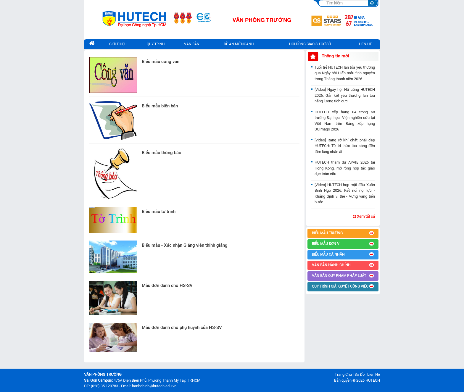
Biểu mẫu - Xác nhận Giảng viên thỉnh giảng (185, 245)
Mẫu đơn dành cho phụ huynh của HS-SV (182, 327)
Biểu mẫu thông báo (161, 152)
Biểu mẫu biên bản (160, 106)
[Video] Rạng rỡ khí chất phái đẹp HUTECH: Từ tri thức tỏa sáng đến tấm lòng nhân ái (345, 146)
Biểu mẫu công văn (160, 61)
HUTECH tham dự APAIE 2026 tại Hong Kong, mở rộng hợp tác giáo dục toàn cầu (345, 168)
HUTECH (372, 380)
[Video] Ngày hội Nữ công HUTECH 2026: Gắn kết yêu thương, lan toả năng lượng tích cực (345, 95)
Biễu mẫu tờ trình (158, 211)
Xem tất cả (364, 216)
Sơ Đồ (360, 374)
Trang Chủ (343, 374)
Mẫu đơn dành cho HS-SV (167, 285)
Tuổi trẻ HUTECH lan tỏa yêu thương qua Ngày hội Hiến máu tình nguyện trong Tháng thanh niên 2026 (345, 73)
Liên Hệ (373, 374)
